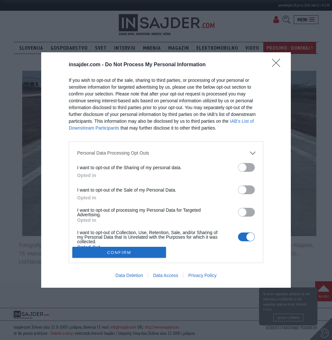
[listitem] (166, 153)
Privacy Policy (202, 275)
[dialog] (166, 170)
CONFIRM (119, 252)
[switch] (246, 167)
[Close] (278, 65)
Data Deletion (129, 275)
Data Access (165, 275)
